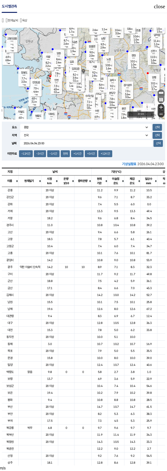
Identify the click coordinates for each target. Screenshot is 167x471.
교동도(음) (12, 38)
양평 (154, 77)
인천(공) (36, 82)
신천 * (153, 51)
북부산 (10, 434)
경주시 (10, 225)
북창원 (10, 442)
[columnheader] (10, 181)
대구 (10, 323)
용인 (124, 108)
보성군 (10, 386)
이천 (153, 109)
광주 (10, 267)
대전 (10, 330)
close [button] (159, 6)
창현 (133, 55)
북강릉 (10, 428)
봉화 (10, 400)
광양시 (10, 260)
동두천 (10, 337)
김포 (72, 61)
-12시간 (25, 153)
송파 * (112, 80)
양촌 (59, 53)
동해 (10, 344)
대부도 (52, 114)
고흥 (10, 253)
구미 (10, 274)
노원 (109, 59)
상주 (10, 462)
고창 (10, 239)
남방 (103, 38)
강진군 (10, 197)
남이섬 (157, 35)
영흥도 (38, 116)
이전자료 (12, 153)
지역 (14, 135)
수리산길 (89, 96)
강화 (10, 204)
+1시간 (77, 153)
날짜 (14, 143)
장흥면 (92, 46)
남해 (10, 309)
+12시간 (105, 153)
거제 (10, 211)
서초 (101, 78)
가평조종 (136, 30)
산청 (10, 455)
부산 (10, 406)
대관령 (10, 316)
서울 (95, 66)
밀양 (10, 365)
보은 (10, 392)
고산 (10, 232)
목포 (10, 351)
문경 (10, 358)
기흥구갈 (112, 107)
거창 (10, 218)
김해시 (10, 295)
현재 (65, 153)
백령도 (10, 372)
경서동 (58, 67)
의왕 (95, 98)
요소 (14, 127)
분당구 (112, 93)
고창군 (10, 246)
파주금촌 (73, 42)
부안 (10, 414)
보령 (10, 379)
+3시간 (91, 153)
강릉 (10, 190)
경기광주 (127, 85)
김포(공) (75, 68)
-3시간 (40, 153)
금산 (10, 288)
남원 (10, 302)
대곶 (48, 56)
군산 (10, 281)
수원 (97, 110)
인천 (56, 80)
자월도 (21, 111)
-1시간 (53, 153)
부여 (10, 420)
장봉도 (24, 72)
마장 (139, 111)
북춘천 (10, 448)
